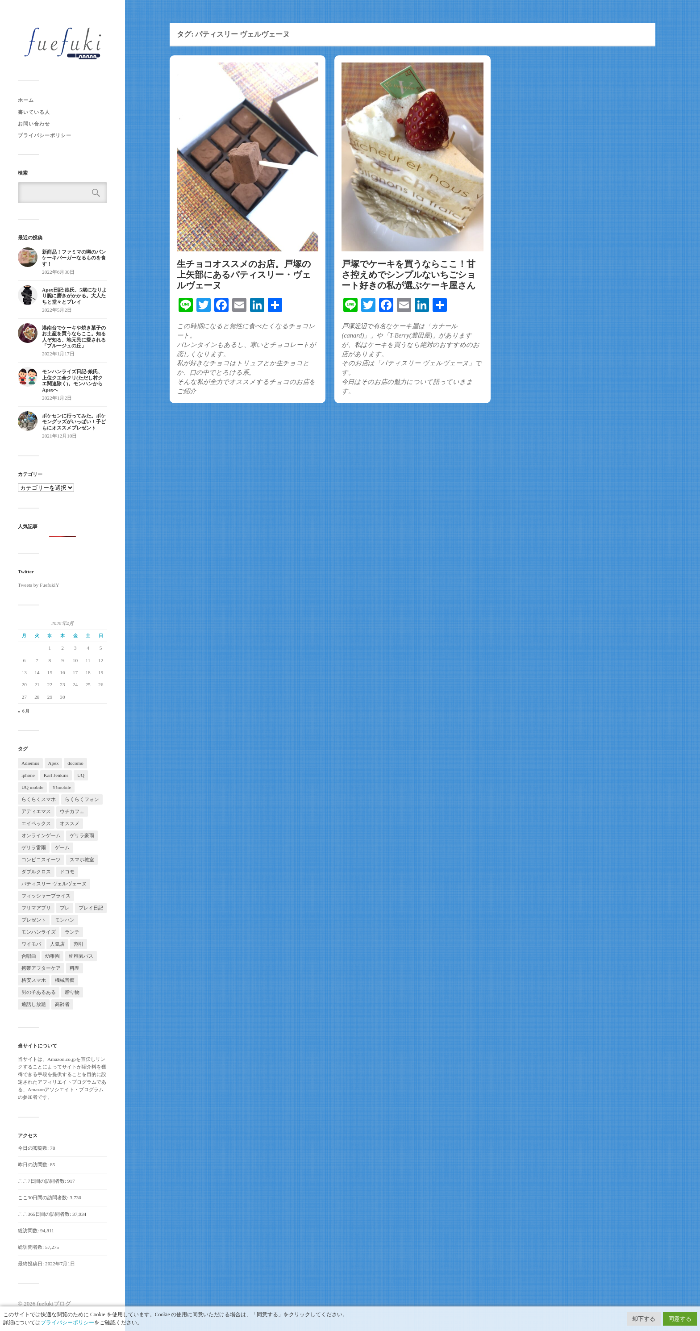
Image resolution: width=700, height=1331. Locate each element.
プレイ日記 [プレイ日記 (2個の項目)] (91, 907)
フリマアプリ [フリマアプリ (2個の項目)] (36, 907)
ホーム (26, 100)
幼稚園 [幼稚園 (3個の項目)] (52, 956)
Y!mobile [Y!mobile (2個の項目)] (61, 787)
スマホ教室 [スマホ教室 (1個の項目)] (82, 859)
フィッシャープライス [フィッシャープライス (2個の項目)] (46, 895)
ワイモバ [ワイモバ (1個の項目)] (31, 944)
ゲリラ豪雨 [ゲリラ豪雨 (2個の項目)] (82, 835)
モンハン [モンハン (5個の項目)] (65, 919)
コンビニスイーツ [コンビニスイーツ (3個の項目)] (41, 859)
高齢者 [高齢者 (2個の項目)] (62, 1004)
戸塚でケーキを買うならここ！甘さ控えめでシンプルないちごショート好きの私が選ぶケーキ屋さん (408, 274)
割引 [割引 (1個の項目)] (78, 944)
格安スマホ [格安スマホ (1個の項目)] (33, 980)
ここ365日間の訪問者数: (45, 1214)
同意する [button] (680, 1318)
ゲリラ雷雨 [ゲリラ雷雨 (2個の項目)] (33, 847)
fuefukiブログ (54, 1303)
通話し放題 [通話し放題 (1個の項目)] (33, 1004)
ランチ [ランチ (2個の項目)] (72, 932)
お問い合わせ (34, 123)
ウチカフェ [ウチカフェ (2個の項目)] (72, 811)
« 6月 (24, 711)
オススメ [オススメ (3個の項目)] (69, 823)
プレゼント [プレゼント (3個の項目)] (33, 919)
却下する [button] (643, 1318)
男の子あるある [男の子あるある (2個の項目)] (38, 992)
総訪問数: (29, 1230)
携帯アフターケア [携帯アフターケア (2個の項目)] (41, 968)
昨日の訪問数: (34, 1164)
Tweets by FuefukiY (38, 585)
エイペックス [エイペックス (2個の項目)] (36, 823)
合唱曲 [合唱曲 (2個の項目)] (28, 956)
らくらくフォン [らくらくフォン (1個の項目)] (82, 799)
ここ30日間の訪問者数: (44, 1197)
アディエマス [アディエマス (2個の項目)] (36, 811)
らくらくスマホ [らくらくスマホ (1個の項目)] (38, 799)
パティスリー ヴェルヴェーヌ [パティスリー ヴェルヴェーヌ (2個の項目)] (54, 883)
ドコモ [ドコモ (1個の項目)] (67, 871)
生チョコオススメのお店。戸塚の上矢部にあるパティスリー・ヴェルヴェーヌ (244, 274)
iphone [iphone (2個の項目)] (28, 775)
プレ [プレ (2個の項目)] (65, 907)
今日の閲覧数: (34, 1148)
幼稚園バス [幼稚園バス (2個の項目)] (81, 956)
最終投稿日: (31, 1263)
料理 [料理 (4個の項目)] (74, 968)
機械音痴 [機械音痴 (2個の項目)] (65, 980)
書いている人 (34, 112)
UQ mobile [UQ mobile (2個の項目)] (32, 787)
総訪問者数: (31, 1247)
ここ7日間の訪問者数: (42, 1181)
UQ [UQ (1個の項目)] (80, 775)
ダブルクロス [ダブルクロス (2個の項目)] (36, 871)
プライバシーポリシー (44, 135)
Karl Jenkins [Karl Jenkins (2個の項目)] (56, 775)
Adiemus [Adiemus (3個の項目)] (30, 763)
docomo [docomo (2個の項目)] (75, 763)
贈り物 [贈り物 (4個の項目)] (72, 992)
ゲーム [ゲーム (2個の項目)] (62, 847)
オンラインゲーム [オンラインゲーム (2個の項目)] (41, 835)
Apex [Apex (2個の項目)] (53, 763)
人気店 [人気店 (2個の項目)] (57, 944)
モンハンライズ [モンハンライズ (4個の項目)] (38, 932)
